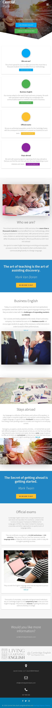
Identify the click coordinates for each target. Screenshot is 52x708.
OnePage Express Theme (42, 705)
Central (9, 4)
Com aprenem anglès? (26, 25)
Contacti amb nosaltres (26, 31)
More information (26, 70)
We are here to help (26, 285)
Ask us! (26, 330)
